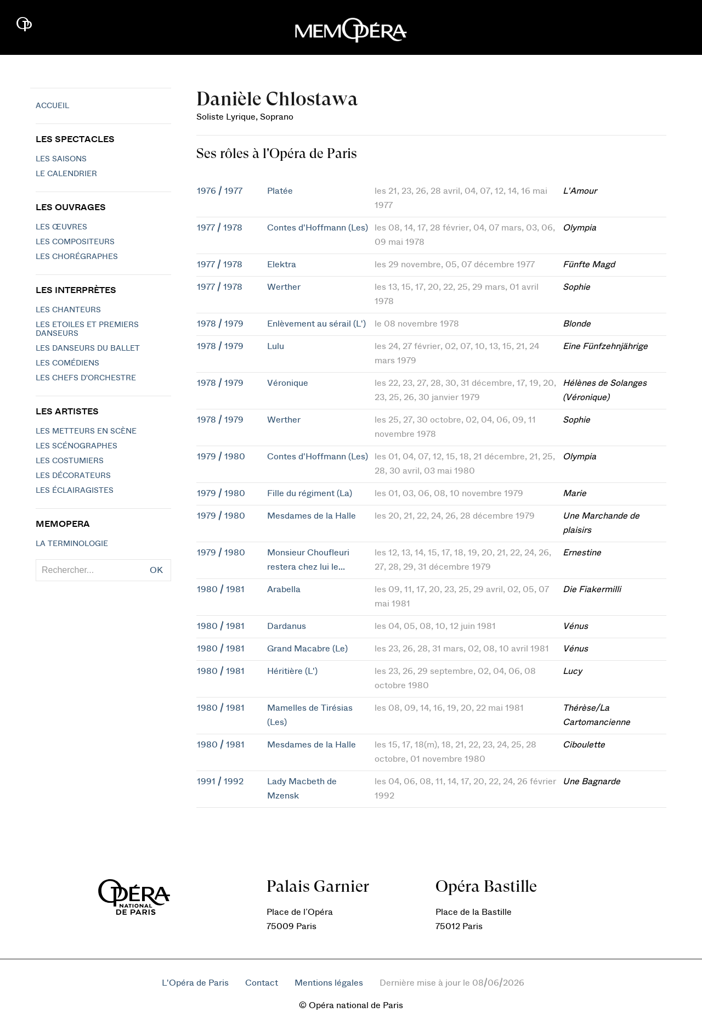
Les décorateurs (73, 476)
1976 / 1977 (219, 191)
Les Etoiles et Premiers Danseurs (87, 329)
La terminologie (72, 544)
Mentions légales (329, 983)
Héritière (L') (292, 671)
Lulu (275, 346)
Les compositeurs (75, 242)
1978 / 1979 (220, 323)
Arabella (284, 589)
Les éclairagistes (75, 490)
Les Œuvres (61, 227)
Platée (280, 191)
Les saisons (61, 159)
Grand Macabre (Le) (307, 648)
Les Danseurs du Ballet (88, 348)
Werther (284, 287)
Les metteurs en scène (86, 431)
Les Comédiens (67, 363)
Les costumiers (70, 461)
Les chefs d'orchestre (86, 378)
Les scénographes (76, 446)
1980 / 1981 (221, 589)
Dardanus (286, 626)
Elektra (281, 264)
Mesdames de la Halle (311, 515)
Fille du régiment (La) (309, 493)
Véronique (287, 383)
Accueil (52, 106)
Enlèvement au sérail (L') (316, 323)
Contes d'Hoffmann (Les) (317, 227)
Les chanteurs (68, 310)
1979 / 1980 (221, 456)
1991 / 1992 (220, 781)
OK (156, 570)
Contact (261, 983)
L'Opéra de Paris (195, 983)
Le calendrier (66, 174)
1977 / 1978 (219, 227)
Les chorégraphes (77, 257)
